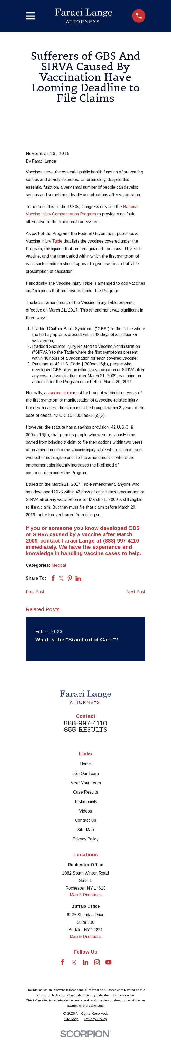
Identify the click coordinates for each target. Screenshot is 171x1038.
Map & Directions (86, 894)
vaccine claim (60, 392)
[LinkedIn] (85, 962)
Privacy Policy (85, 839)
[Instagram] (97, 962)
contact (50, 541)
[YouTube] (108, 962)
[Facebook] (62, 962)
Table (57, 241)
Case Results (85, 792)
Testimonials (85, 801)
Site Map (85, 830)
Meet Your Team (85, 783)
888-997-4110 (86, 723)
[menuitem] (71, 1019)
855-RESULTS (85, 729)
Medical (59, 565)
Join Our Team (85, 773)
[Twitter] (74, 962)
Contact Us (85, 820)
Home (85, 764)
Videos (85, 811)
